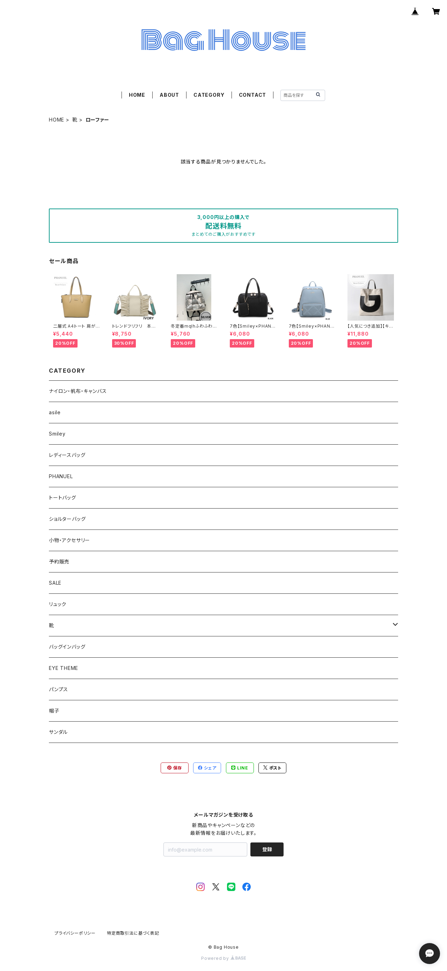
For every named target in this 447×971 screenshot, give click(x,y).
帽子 (54, 711)
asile (55, 412)
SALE (55, 583)
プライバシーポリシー (75, 933)
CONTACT (252, 95)
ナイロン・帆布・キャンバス (78, 391)
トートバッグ (62, 498)
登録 (267, 849)
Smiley (57, 434)
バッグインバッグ (67, 647)
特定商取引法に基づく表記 (133, 933)
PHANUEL (61, 476)
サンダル (58, 732)
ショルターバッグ (67, 519)
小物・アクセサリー (69, 540)
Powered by (223, 958)
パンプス (58, 689)
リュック (57, 604)
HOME (137, 95)
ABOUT (169, 95)
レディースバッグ (67, 455)
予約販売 (59, 561)
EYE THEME (63, 668)
